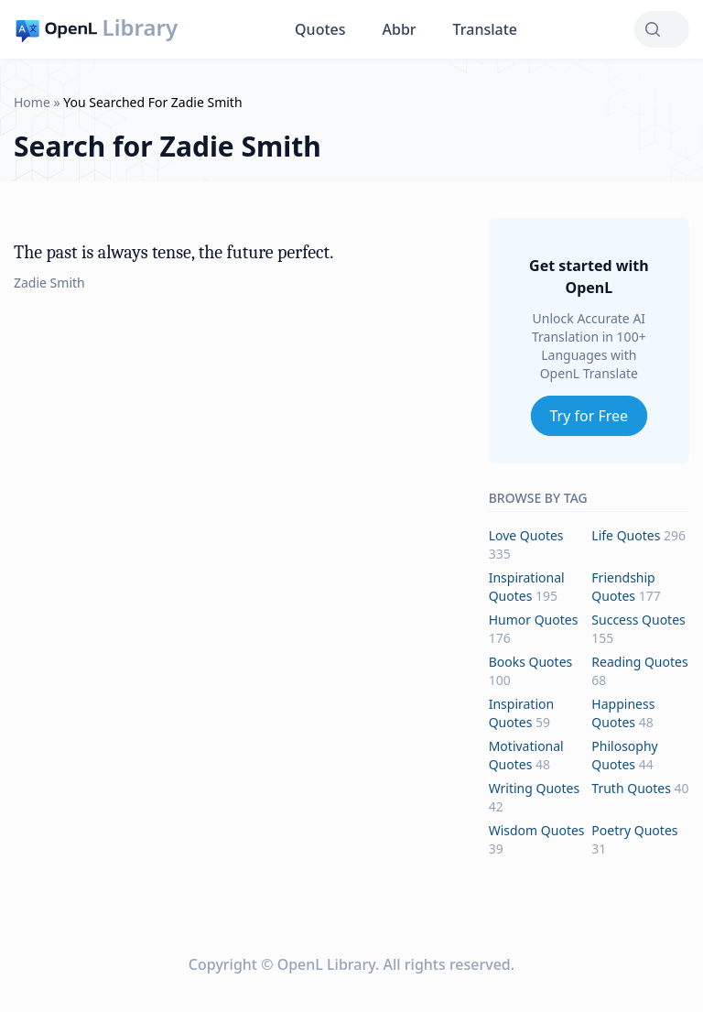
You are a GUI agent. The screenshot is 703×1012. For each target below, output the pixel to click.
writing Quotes (534, 788)
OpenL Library (326, 964)
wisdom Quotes (537, 830)
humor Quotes (534, 619)
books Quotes (531, 661)
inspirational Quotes (527, 586)
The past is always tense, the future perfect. (173, 252)
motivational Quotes (526, 755)
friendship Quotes (622, 586)
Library (140, 27)
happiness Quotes (622, 713)
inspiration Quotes (521, 713)
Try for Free (589, 416)
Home (32, 102)
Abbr (399, 29)
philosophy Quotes (624, 755)
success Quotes (638, 619)
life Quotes (625, 535)
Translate (485, 29)
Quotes (320, 29)
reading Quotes (639, 661)
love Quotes (526, 535)
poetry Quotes (634, 830)
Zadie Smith (49, 282)
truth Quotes (631, 788)
